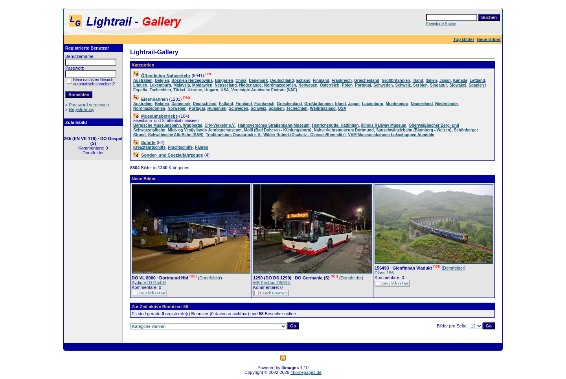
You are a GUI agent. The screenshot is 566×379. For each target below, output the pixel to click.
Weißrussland (323, 108)
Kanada (460, 80)
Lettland (477, 80)
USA (225, 90)
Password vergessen (89, 104)
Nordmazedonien (280, 85)
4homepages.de (306, 372)
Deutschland (282, 80)
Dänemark (258, 80)
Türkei (179, 90)
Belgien (162, 80)
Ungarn (211, 90)
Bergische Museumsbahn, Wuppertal (167, 125)
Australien (143, 80)
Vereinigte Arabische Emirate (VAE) (264, 90)
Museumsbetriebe (159, 116)
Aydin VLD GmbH (149, 282)
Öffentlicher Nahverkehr (165, 75)
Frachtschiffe (180, 147)
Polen (347, 85)
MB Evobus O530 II (271, 282)
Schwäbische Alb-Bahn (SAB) (176, 135)
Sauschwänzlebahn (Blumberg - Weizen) (414, 130)
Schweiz (403, 85)
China (240, 80)
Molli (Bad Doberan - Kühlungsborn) (278, 130)
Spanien (276, 108)
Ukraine (194, 90)
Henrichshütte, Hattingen (335, 125)
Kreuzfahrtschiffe (149, 147)
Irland (417, 80)
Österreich (330, 85)
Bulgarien (224, 80)
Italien (431, 80)
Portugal (363, 85)
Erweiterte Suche (441, 24)
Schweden (383, 85)
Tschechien (160, 90)
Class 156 (384, 272)
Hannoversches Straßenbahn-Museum (273, 125)
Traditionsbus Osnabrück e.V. (233, 135)
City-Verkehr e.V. (220, 125)
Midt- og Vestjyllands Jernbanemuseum (205, 130)
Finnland (321, 80)
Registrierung (81, 109)
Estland (303, 80)
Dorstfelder (210, 277)
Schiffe (148, 142)
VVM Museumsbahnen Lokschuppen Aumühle (391, 135)
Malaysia (181, 85)
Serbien (420, 85)
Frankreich (342, 80)
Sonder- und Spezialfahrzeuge (172, 155)
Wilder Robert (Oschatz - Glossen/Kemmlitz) (304, 135)
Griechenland (366, 80)
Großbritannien (396, 80)
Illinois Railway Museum (383, 125)
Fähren (201, 147)
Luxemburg (160, 85)
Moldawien (202, 85)
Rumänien (216, 108)
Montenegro (397, 104)
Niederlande (250, 85)
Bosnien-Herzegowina (191, 80)
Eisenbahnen (154, 98)
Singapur (438, 85)
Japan (445, 80)
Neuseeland (226, 85)
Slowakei (457, 85)
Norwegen (307, 85)
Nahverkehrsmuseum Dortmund (344, 130)
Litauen (140, 85)
